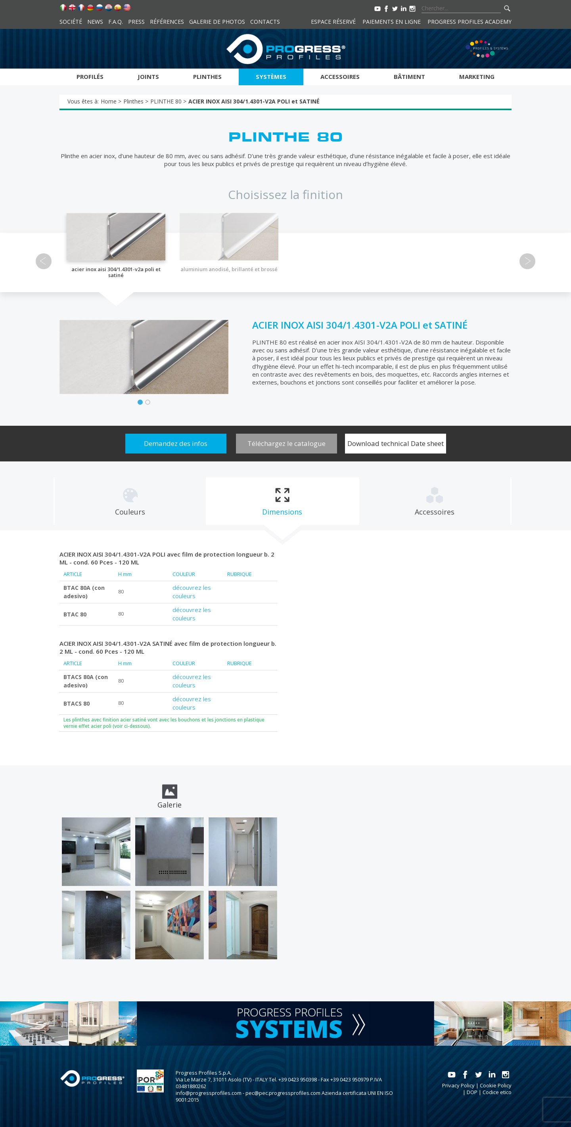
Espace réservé (333, 21)
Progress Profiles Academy (469, 21)
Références (167, 21)
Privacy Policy (458, 1085)
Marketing (476, 76)
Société (70, 21)
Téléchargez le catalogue (286, 443)
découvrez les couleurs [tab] (191, 592)
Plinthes (207, 76)
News (95, 21)
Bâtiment (409, 76)
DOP (472, 1092)
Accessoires (340, 76)
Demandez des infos (175, 443)
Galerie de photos (217, 21)
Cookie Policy (496, 1085)
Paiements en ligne (391, 21)
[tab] (130, 501)
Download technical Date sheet (395, 443)
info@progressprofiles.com (208, 1092)
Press (136, 21)
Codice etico (497, 1092)
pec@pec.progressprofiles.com (282, 1092)
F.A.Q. (115, 21)
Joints (148, 76)
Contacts (265, 21)
